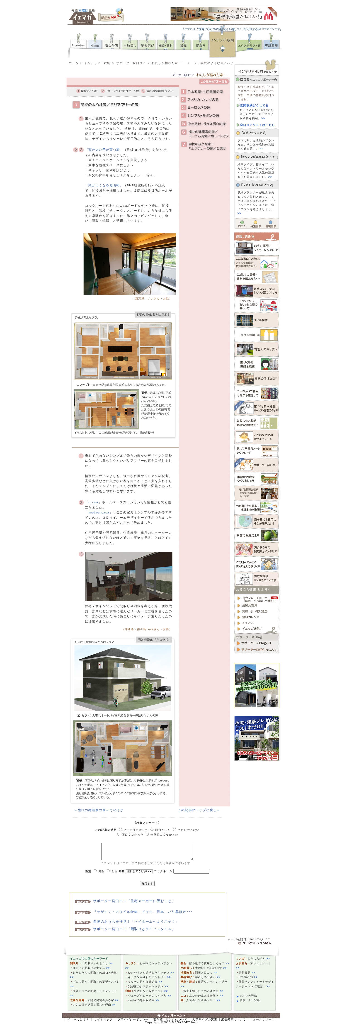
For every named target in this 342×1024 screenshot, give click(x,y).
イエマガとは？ (78, 1019)
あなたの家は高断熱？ (206, 995)
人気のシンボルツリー (203, 1000)
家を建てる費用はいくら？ (209, 963)
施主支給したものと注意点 (203, 991)
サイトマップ (103, 1019)
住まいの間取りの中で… (91, 967)
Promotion (248, 977)
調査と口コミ (206, 972)
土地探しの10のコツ (211, 967)
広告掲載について (233, 1019)
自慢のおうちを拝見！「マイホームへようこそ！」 (136, 921)
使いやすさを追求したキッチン (151, 972)
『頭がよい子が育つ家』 (104, 150)
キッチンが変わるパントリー (149, 977)
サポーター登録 (250, 1000)
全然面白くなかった (164, 834)
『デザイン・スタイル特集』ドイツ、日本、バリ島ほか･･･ (143, 912)
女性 (115, 871)
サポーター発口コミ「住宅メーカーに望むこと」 (134, 901)
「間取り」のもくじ (97, 963)
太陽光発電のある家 (103, 1000)
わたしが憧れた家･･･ (168, 63)
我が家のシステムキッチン (148, 986)
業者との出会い (207, 977)
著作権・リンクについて (170, 1019)
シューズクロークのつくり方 (149, 995)
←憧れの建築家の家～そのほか (99, 810)
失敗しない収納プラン (151, 991)
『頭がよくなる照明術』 (104, 185)
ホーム (74, 63)
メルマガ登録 (248, 995)
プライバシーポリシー (133, 1019)
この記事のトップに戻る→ (199, 810)
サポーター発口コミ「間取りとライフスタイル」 (134, 929)
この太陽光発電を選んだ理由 (94, 1004)
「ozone (91, 502)
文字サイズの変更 (204, 1019)
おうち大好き (258, 958)
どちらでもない (188, 830)
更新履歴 (247, 972)
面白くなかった (132, 834)
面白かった (163, 830)
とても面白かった (136, 830)
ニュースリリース (262, 1019)
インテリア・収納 (97, 63)
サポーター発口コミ (131, 63)
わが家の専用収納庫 (143, 1000)
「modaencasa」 (99, 512)
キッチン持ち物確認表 (145, 981)
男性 (101, 871)
